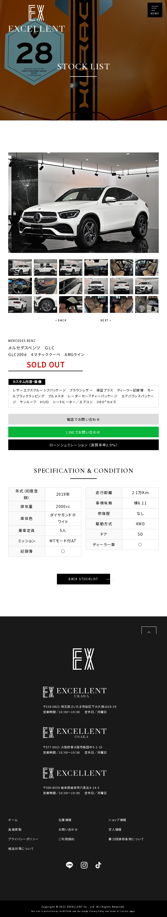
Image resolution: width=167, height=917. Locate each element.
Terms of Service (119, 911)
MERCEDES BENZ (22, 341)
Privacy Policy (97, 911)
